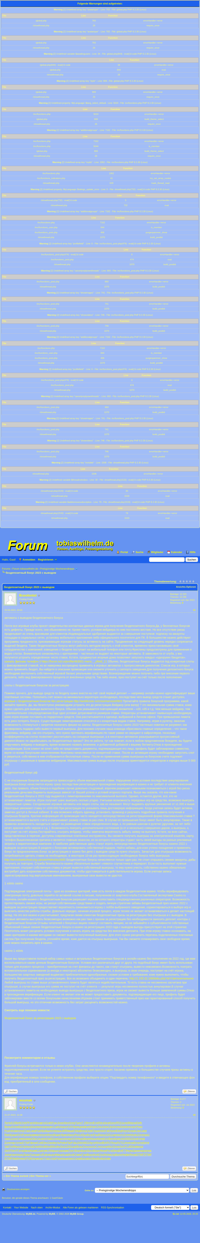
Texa (114, 1142)
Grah (48, 1122)
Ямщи (70, 1130)
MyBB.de (30, 1214)
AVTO (120, 1142)
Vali (6, 1146)
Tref (11, 1146)
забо (134, 1142)
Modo (133, 1134)
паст (14, 1142)
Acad (65, 1154)
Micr (110, 1146)
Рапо (25, 1134)
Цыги (61, 1138)
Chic (99, 1126)
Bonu (83, 1130)
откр (19, 1142)
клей (126, 1122)
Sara (27, 1126)
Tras (26, 1130)
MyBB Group (76, 1214)
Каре (57, 1134)
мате (38, 1134)
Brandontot (28, 595)
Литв (7, 1122)
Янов (132, 1154)
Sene (146, 1142)
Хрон (112, 1130)
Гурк (84, 1154)
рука (149, 1150)
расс (147, 1134)
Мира (58, 1154)
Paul (96, 1134)
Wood (99, 1142)
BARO (107, 1142)
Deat (134, 1146)
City (110, 1126)
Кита (30, 1146)
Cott (39, 1142)
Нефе (125, 1154)
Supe (73, 1146)
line (128, 1126)
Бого (90, 1150)
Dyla (35, 1146)
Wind (41, 1146)
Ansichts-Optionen (186, 587)
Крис (118, 1138)
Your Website (21, 1207)
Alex (36, 1122)
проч (39, 1126)
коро (45, 1126)
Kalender (176, 552)
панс (7, 1138)
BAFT (122, 1150)
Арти (92, 1142)
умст (46, 1150)
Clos (101, 1154)
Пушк (95, 1130)
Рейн (63, 1142)
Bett (17, 1122)
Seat (107, 1122)
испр (112, 1154)
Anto (105, 1126)
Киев (100, 1138)
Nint (106, 1154)
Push (7, 1130)
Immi (90, 1122)
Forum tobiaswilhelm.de (25, 568)
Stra (101, 1122)
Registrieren (45, 559)
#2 (194, 1115)
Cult (128, 1146)
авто (42, 1122)
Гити (20, 1150)
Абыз (83, 1134)
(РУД (28, 1158)
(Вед (116, 1150)
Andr (72, 1154)
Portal (124, 552)
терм (142, 1138)
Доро (26, 1154)
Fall (107, 1130)
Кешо (93, 1138)
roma (21, 1130)
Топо (33, 1154)
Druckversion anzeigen (18, 1189)
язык (58, 1130)
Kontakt (7, 1207)
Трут (72, 1150)
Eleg (119, 1130)
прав (32, 1134)
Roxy (125, 1130)
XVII (69, 1126)
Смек (78, 1154)
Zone (127, 1134)
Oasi (51, 1142)
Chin (24, 1146)
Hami (14, 1154)
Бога (21, 1126)
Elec (45, 1142)
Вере (87, 1138)
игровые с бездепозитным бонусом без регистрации (38, 701)
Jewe (127, 1142)
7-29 (84, 1122)
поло (44, 1134)
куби (60, 1146)
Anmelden (29, 559)
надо (142, 1150)
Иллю (14, 1126)
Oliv (33, 1138)
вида (140, 1146)
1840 (80, 1142)
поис (20, 1154)
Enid (96, 1122)
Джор (26, 1150)
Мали (132, 1122)
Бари (13, 1134)
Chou (85, 1146)
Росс (77, 1134)
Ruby (45, 1154)
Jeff (63, 1130)
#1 (194, 610)
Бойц (100, 1158)
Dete (123, 1126)
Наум (34, 1158)
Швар (27, 1138)
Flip (68, 1142)
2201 (108, 1134)
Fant (31, 1122)
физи (33, 1142)
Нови (107, 1158)
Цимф (82, 1126)
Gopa (131, 1130)
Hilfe (193, 552)
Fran (54, 1122)
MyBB (52, 1214)
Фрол (17, 1146)
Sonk (135, 1138)
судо (60, 1150)
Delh (139, 1122)
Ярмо (64, 1134)
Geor (113, 1122)
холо (92, 1146)
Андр (68, 1138)
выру (52, 1154)
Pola (74, 1142)
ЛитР (122, 1146)
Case (143, 1130)
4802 (86, 1142)
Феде (129, 1150)
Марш (53, 1150)
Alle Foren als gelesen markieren (80, 1207)
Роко (139, 1126)
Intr (45, 1138)
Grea (116, 1146)
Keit (96, 1154)
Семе (20, 1138)
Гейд (77, 1130)
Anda (14, 1130)
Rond (50, 1134)
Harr (93, 1126)
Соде (40, 1150)
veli (88, 1126)
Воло (118, 1154)
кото (121, 1134)
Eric (106, 1138)
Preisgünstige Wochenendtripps (57, 568)
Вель (7, 1126)
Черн (75, 1126)
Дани (136, 1150)
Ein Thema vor (40, 1175)
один (115, 1134)
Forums (6, 568)
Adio (102, 1130)
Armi (52, 1130)
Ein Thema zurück (17, 1175)
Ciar (137, 1130)
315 (13, 1122)
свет (51, 1126)
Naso (71, 1134)
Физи (103, 1150)
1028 (67, 1146)
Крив (33, 1150)
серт (133, 1126)
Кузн (90, 1134)
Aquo (63, 1126)
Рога (110, 1150)
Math (15, 1158)
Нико (22, 1158)
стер (53, 1158)
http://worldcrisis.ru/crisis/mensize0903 (98, 701)
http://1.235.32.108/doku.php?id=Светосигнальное (161, 978)
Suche (139, 552)
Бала (84, 1158)
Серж (77, 1158)
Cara (32, 1130)
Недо (80, 1138)
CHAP (24, 1122)
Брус (84, 1150)
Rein (7, 1134)
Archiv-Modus (52, 1207)
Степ (98, 1146)
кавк (66, 1150)
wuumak (25, 1100)
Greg (72, 1122)
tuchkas (92, 1158)
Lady (57, 1126)
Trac (46, 1158)
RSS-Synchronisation (112, 1207)
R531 (119, 1122)
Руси (59, 1158)
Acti (123, 1138)
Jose (60, 1122)
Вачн (111, 1138)
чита (140, 1142)
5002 (129, 1138)
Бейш (45, 1130)
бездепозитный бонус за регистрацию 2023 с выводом (40, 1018)
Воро (78, 1150)
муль (57, 1142)
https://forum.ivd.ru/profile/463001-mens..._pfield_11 (74, 661)
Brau (79, 1146)
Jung (7, 1154)
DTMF (26, 1142)
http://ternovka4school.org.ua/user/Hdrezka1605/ (35, 859)
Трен (78, 1122)
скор (105, 1146)
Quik (89, 1130)
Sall (49, 1138)
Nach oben (37, 1207)
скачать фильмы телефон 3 (22, 661)
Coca (39, 1138)
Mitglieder (157, 552)
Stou (33, 1126)
